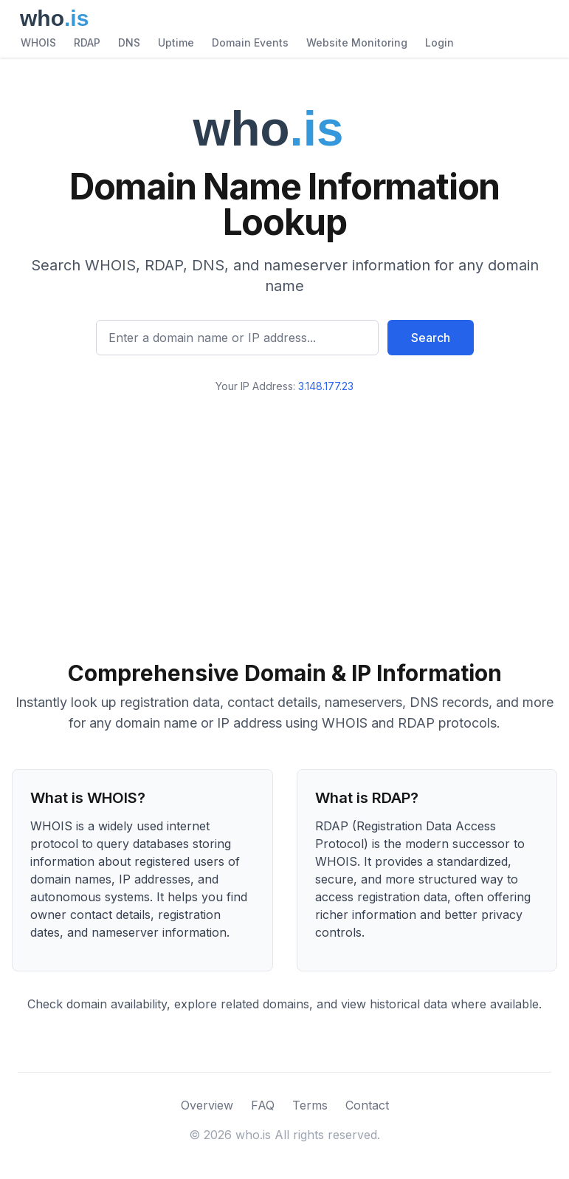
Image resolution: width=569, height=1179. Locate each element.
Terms (310, 1105)
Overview (207, 1105)
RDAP (87, 42)
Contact (367, 1105)
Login (439, 42)
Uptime (176, 42)
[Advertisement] (284, 520)
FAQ (263, 1105)
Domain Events (250, 42)
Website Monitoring (356, 42)
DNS (129, 42)
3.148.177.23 (326, 386)
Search (430, 337)
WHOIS (38, 42)
